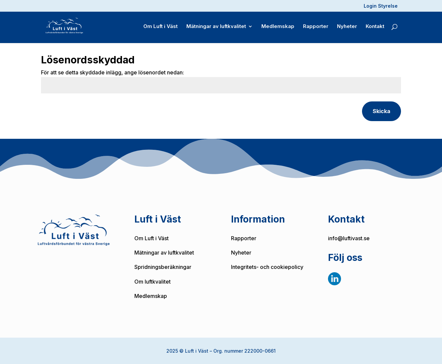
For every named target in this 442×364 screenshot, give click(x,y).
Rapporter (315, 27)
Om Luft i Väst (160, 27)
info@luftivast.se (349, 238)
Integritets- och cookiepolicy (267, 267)
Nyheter (347, 27)
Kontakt (375, 27)
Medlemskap (277, 27)
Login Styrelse (381, 6)
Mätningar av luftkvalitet (216, 27)
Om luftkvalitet (152, 281)
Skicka (381, 111)
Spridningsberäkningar (162, 267)
